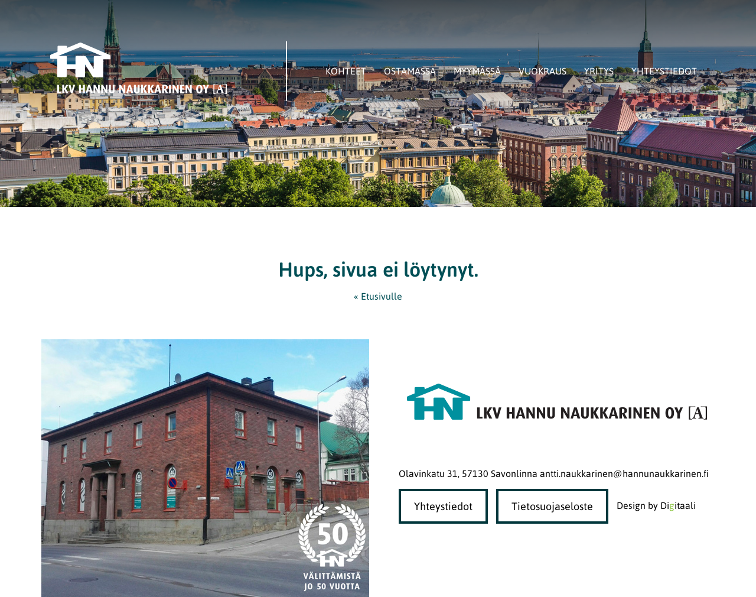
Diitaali (678, 505)
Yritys (599, 71)
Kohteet (345, 71)
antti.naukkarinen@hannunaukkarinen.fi (624, 473)
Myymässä (477, 71)
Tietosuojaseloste (552, 506)
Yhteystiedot (664, 71)
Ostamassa (410, 71)
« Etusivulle (378, 296)
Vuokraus (542, 71)
